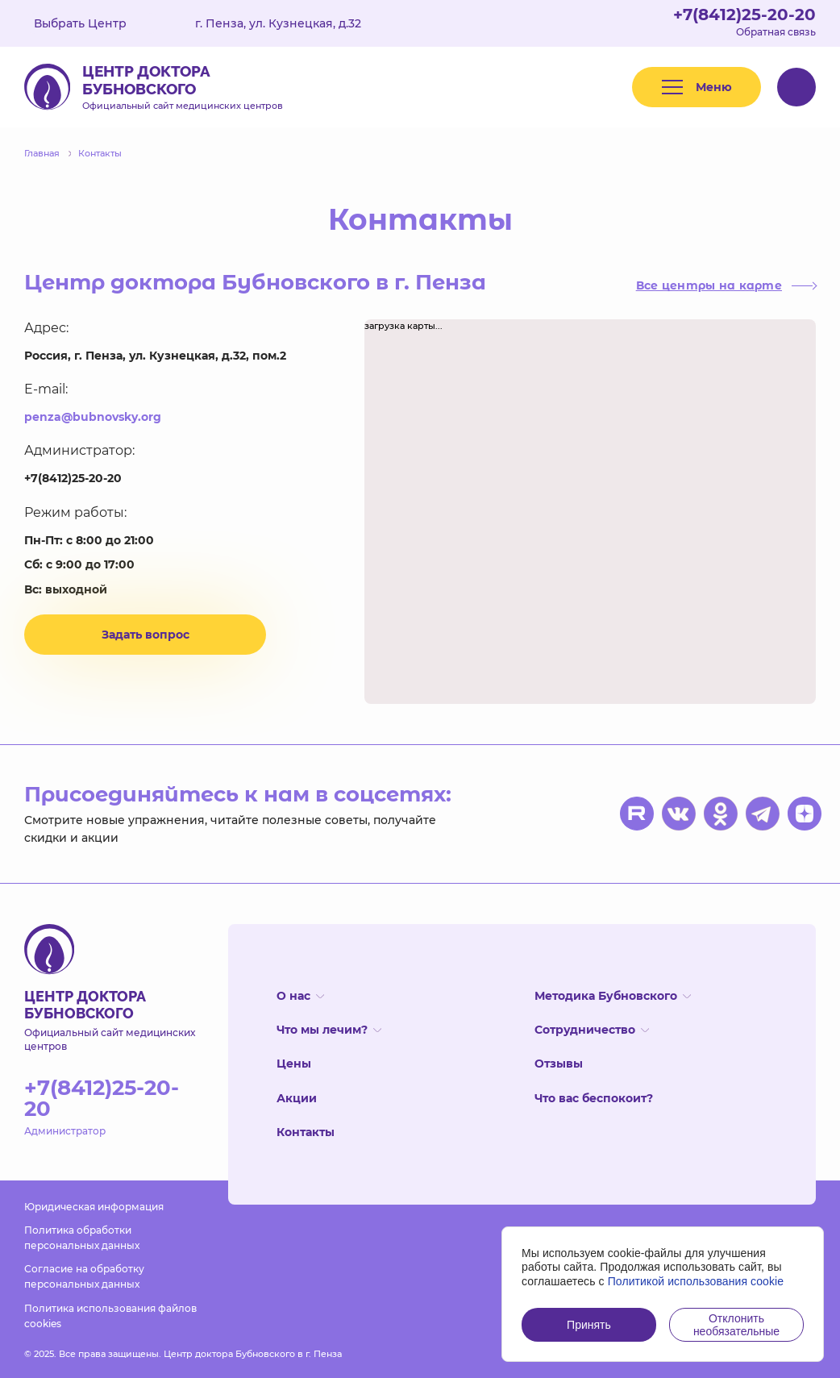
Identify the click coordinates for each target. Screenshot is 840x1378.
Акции (297, 1098)
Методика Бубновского (612, 996)
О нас (300, 996)
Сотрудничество (591, 1029)
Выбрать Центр (92, 23)
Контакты (306, 1132)
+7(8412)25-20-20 (744, 14)
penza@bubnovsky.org (92, 417)
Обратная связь (776, 32)
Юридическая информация (94, 1207)
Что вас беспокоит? (593, 1098)
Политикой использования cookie (696, 1281)
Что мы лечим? (329, 1029)
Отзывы (558, 1063)
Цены (294, 1063)
